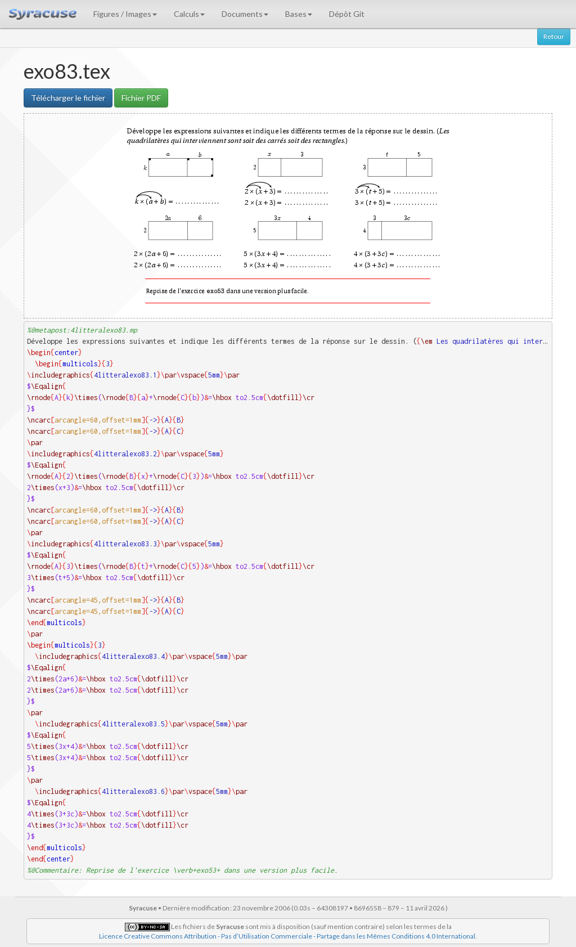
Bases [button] (298, 14)
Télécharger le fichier (68, 97)
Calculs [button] (189, 14)
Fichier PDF (141, 97)
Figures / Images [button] (125, 14)
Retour (553, 36)
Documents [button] (245, 14)
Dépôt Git (346, 14)
